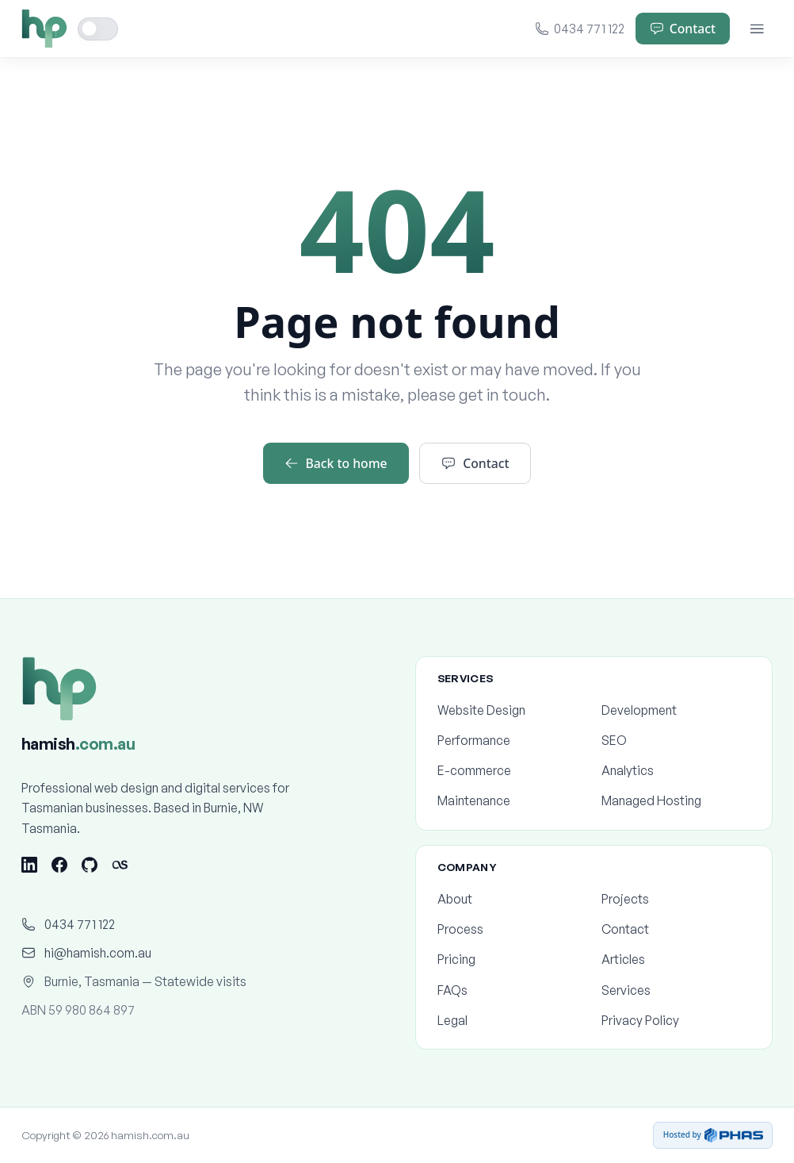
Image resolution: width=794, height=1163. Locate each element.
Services (675, 990)
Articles (675, 959)
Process (511, 929)
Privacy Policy (675, 1020)
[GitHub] (89, 865)
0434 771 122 (580, 28)
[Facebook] (59, 865)
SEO (675, 740)
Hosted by (713, 1135)
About (511, 899)
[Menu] (757, 29)
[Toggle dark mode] (98, 29)
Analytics (675, 770)
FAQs (511, 990)
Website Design (511, 710)
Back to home (335, 463)
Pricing (511, 959)
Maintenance (511, 800)
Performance (511, 740)
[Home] (44, 28)
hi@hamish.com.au (86, 953)
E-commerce (511, 770)
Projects (675, 899)
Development (675, 710)
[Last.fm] (120, 865)
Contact (683, 28)
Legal (511, 1020)
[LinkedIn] (29, 865)
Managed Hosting (675, 800)
